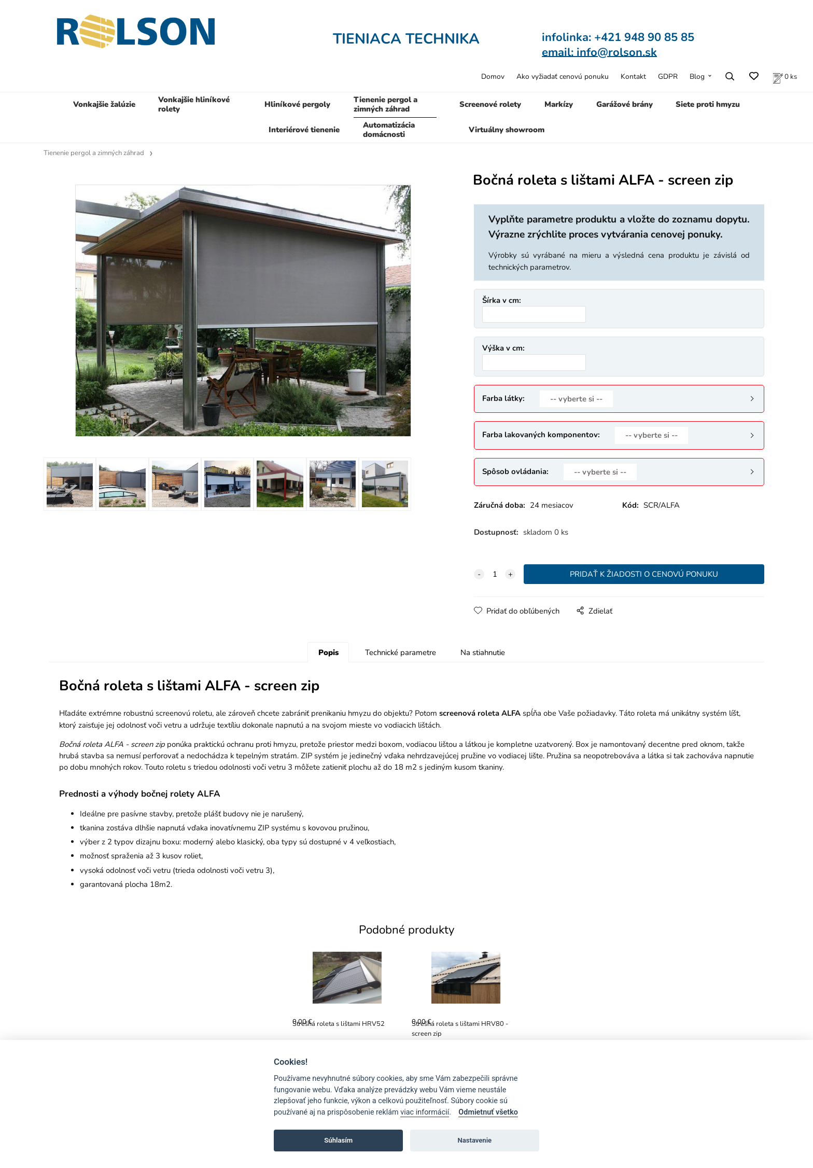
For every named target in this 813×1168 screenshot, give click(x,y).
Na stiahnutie (482, 652)
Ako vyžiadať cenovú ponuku (562, 76)
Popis (328, 652)
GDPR (668, 76)
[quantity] (494, 574)
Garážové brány (624, 104)
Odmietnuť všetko (488, 1112)
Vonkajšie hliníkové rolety (194, 104)
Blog (697, 76)
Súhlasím (338, 1140)
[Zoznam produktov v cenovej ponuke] (785, 76)
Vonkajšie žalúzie (104, 104)
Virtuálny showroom (506, 129)
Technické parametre (400, 652)
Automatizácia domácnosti (389, 130)
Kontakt (633, 76)
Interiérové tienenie (304, 129)
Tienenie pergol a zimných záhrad (385, 104)
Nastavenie (474, 1140)
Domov (492, 76)
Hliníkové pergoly (297, 104)
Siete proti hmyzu (708, 104)
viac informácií (424, 1112)
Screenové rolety (490, 104)
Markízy (558, 104)
